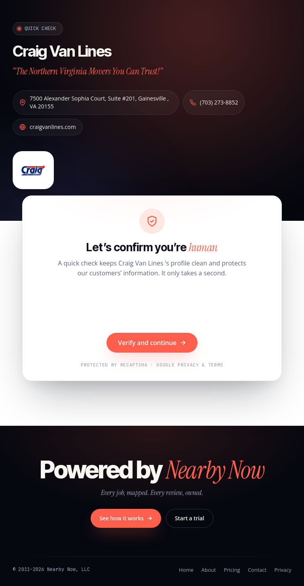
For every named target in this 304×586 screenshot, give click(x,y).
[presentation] (152, 306)
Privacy (282, 569)
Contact (257, 569)
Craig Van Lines (62, 51)
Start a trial (189, 518)
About (208, 569)
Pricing (232, 569)
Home (186, 569)
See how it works (125, 518)
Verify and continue (152, 342)
